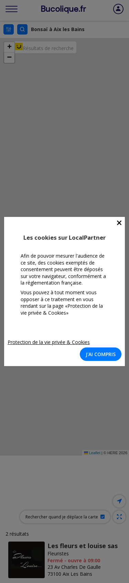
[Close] (119, 223)
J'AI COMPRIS (101, 354)
